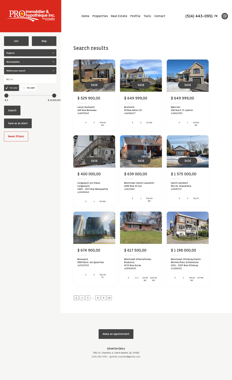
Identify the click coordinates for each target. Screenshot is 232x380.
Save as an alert (18, 123)
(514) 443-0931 (99, 356)
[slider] (6, 96)
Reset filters (16, 136)
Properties (100, 16)
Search (12, 110)
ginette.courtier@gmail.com (125, 356)
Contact (159, 16)
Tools (147, 16)
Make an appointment (116, 334)
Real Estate (119, 16)
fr (216, 16)
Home (85, 16)
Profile (135, 16)
